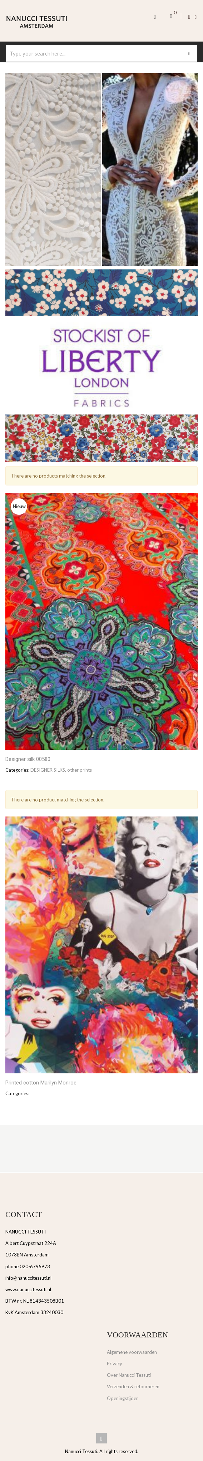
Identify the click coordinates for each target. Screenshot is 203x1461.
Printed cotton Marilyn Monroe (40, 1082)
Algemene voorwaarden (132, 1352)
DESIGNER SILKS (47, 770)
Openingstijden (123, 1398)
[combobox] (101, 53)
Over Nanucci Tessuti (129, 1375)
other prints (79, 770)
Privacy (114, 1363)
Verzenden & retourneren (133, 1386)
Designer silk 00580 (27, 759)
